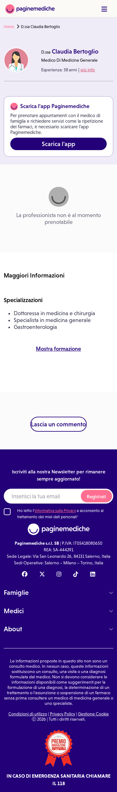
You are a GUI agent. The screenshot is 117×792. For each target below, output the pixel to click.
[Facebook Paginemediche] (24, 574)
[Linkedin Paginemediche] (92, 574)
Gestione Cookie (93, 713)
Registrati (96, 496)
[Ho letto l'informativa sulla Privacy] (7, 511)
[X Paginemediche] (42, 574)
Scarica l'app (58, 143)
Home (9, 27)
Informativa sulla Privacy (55, 510)
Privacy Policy (62, 713)
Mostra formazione (58, 349)
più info (87, 69)
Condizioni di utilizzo (27, 713)
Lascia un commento (58, 424)
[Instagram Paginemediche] (58, 574)
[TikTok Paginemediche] (75, 574)
